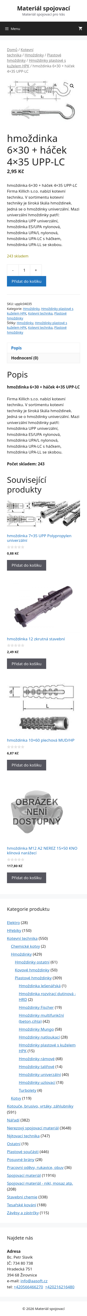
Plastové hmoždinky (33, 977)
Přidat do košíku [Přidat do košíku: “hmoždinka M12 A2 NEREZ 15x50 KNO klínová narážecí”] (27, 877)
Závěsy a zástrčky (23, 1212)
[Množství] (24, 270)
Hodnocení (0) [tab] (24, 358)
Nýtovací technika (23, 1135)
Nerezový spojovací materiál (33, 1128)
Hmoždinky (34, 55)
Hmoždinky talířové (36, 1066)
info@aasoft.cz (34, 1280)
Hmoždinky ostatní (32, 962)
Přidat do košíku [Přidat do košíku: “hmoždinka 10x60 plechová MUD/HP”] (27, 765)
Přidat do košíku (27, 281)
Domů (12, 49)
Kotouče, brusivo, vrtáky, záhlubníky (40, 1106)
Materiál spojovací (43, 8)
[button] (72, 86)
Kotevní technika (20, 52)
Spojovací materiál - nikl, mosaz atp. (40, 1183)
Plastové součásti (23, 1151)
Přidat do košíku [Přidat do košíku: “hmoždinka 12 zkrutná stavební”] (27, 663)
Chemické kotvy (25, 946)
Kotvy (16, 1098)
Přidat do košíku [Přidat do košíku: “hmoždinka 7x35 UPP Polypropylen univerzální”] (27, 565)
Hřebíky (14, 930)
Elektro (13, 922)
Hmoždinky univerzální (40, 1074)
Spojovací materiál (24, 1175)
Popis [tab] (16, 348)
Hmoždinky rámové (37, 1058)
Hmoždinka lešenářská (40, 985)
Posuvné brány (20, 1159)
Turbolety (27, 1090)
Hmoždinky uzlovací (37, 1082)
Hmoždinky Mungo (36, 1029)
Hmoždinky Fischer (36, 1007)
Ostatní (13, 1143)
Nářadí (13, 1120)
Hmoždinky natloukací (39, 1037)
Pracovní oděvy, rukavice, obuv (35, 1167)
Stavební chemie (22, 1197)
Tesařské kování (21, 1204)
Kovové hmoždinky (32, 970)
